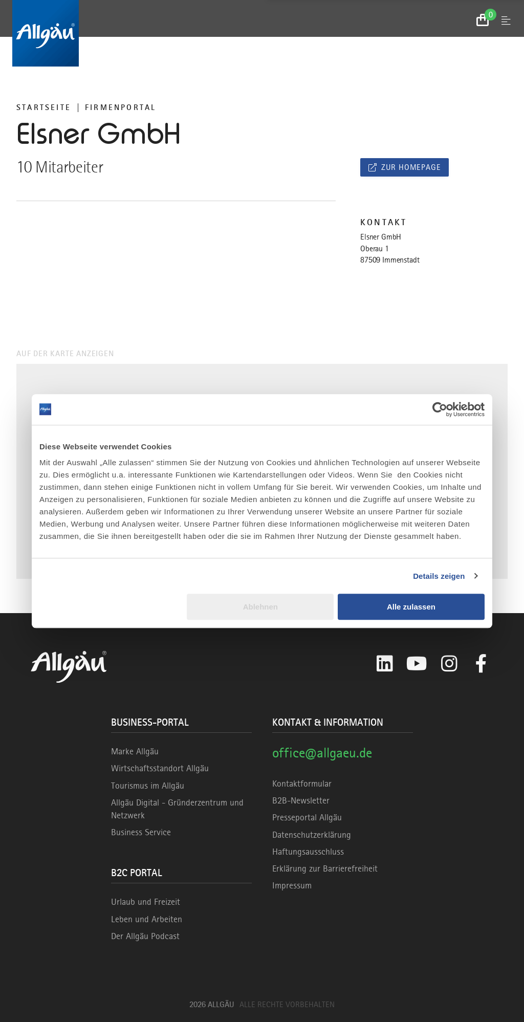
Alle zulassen (411, 606)
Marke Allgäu (135, 751)
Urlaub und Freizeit (145, 902)
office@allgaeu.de (322, 752)
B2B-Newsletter (301, 800)
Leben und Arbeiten (146, 919)
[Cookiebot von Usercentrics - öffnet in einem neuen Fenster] (440, 409)
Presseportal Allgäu (307, 817)
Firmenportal (120, 107)
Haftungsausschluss (308, 851)
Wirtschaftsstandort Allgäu (160, 768)
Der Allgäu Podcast (145, 936)
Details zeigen (439, 576)
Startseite (43, 107)
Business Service (141, 832)
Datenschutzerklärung (311, 835)
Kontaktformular (302, 783)
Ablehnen (260, 606)
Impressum (292, 885)
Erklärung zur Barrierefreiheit (325, 868)
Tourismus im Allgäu (147, 785)
